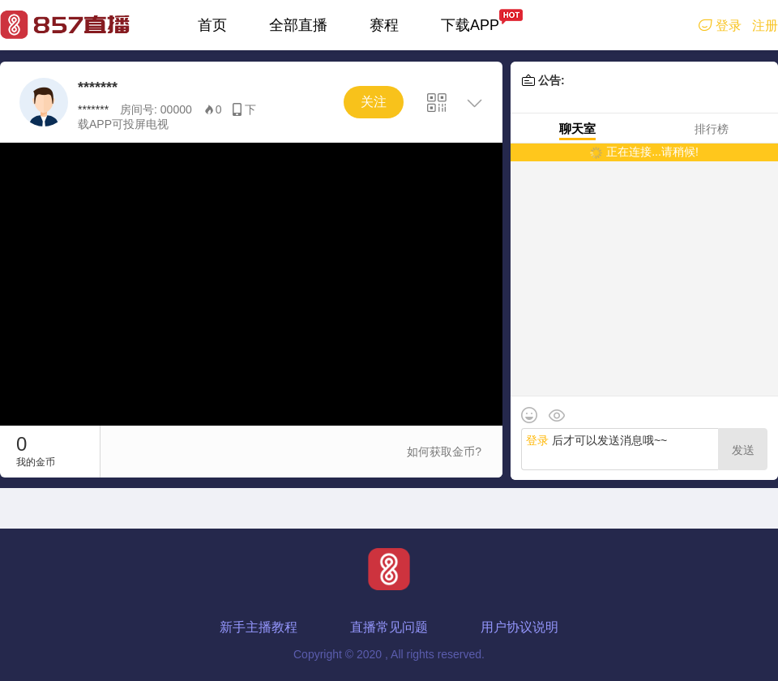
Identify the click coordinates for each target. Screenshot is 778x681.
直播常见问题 (389, 627)
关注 (374, 102)
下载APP (470, 25)
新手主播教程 (258, 627)
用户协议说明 (519, 627)
